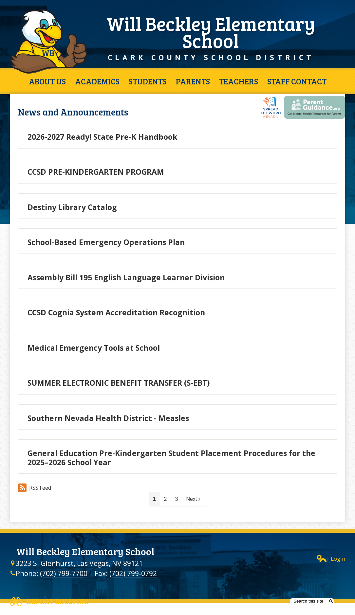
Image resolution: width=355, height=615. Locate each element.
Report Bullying (57, 601)
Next (194, 499)
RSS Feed (34, 487)
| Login (331, 558)
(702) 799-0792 (133, 573)
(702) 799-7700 (63, 573)
